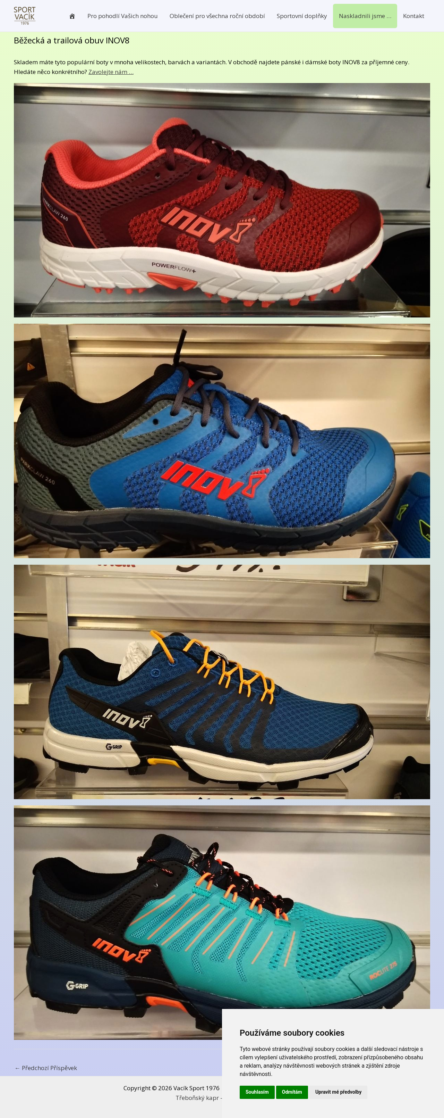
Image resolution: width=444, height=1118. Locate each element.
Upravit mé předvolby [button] (338, 1092)
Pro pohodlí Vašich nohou (122, 16)
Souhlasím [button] (257, 1092)
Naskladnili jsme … (365, 16)
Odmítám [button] (292, 1092)
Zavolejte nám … (111, 72)
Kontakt (413, 16)
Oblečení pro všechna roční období (217, 16)
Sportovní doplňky (302, 16)
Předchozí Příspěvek (46, 1068)
